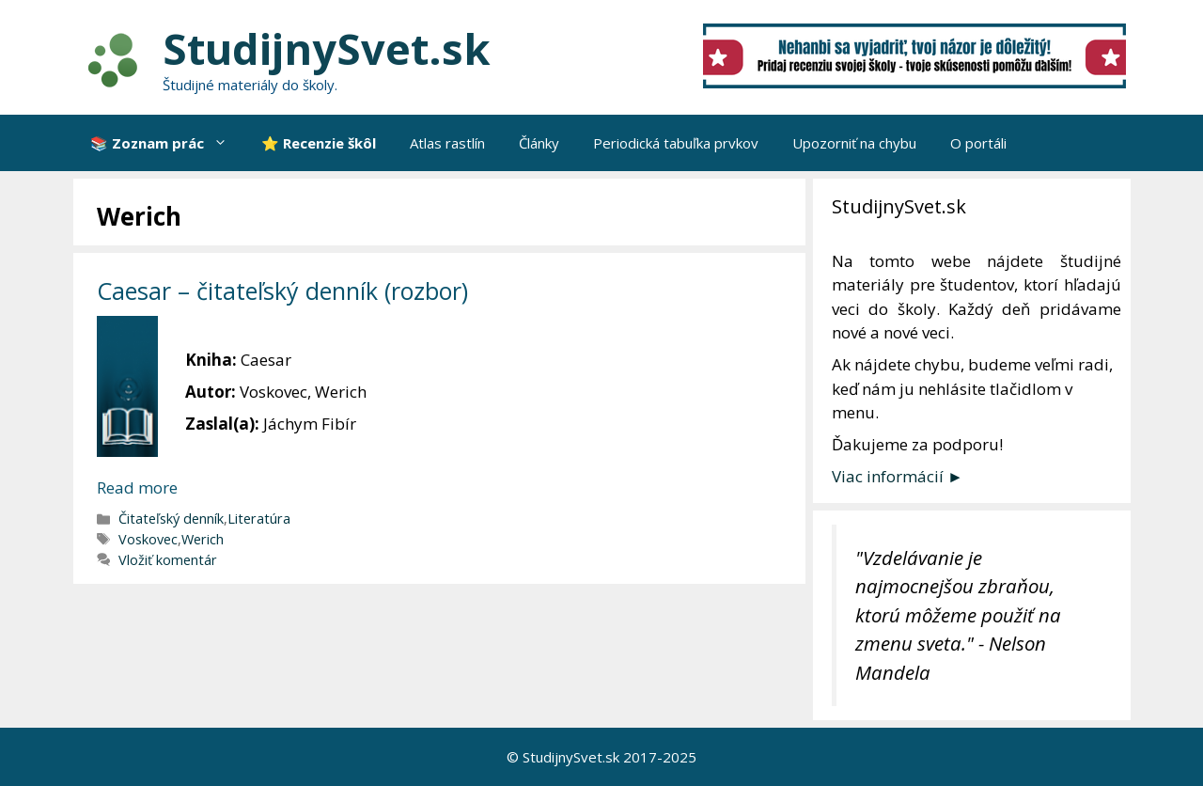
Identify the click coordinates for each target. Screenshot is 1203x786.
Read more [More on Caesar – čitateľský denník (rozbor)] (137, 487)
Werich (202, 539)
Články (539, 143)
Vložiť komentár (167, 560)
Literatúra (258, 518)
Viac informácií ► (897, 476)
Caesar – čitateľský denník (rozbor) (282, 291)
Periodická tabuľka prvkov (675, 143)
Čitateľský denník (171, 518)
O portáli (978, 143)
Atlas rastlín (447, 143)
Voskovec (148, 539)
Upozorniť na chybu (854, 143)
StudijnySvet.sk (327, 48)
